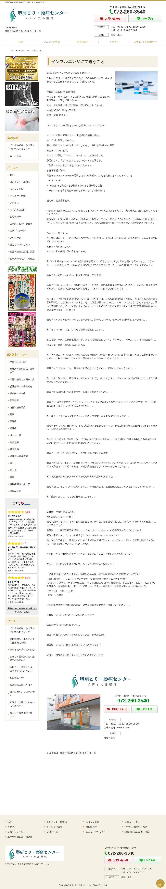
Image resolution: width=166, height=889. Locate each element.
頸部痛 (13, 428)
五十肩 (13, 470)
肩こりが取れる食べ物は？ (21, 715)
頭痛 (12, 414)
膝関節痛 (14, 442)
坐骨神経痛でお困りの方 (22, 379)
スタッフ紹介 (16, 189)
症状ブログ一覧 (18, 230)
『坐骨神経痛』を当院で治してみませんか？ (22, 147)
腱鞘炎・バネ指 (18, 393)
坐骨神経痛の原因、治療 (22, 251)
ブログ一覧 (15, 237)
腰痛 (12, 477)
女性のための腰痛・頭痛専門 (22, 371)
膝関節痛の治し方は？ (21, 685)
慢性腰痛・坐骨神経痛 (21, 386)
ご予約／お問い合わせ (145, 42)
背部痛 (13, 421)
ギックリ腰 (15, 435)
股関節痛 (14, 449)
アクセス (114, 42)
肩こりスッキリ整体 (20, 244)
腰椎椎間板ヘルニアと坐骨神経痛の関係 (22, 641)
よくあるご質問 (18, 210)
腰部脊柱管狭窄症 (19, 456)
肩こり (13, 463)
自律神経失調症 (18, 407)
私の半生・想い (18, 678)
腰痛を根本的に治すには (22, 649)
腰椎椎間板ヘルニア (20, 484)
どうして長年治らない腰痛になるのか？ (22, 658)
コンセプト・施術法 (20, 182)
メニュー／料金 (52, 42)
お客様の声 (83, 42)
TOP (20, 42)
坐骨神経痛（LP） (19, 362)
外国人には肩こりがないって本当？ (22, 704)
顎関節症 (14, 400)
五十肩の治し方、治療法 (22, 258)
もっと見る (15, 156)
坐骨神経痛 (15, 491)
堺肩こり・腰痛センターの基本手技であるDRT (22, 669)
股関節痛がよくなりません (22, 693)
